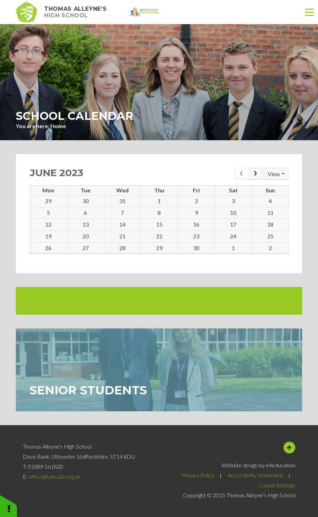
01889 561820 (45, 466)
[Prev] (241, 174)
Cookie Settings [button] (276, 485)
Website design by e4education (258, 465)
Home (58, 126)
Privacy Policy (198, 475)
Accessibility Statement (255, 475)
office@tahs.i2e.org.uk (54, 476)
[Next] (255, 174)
